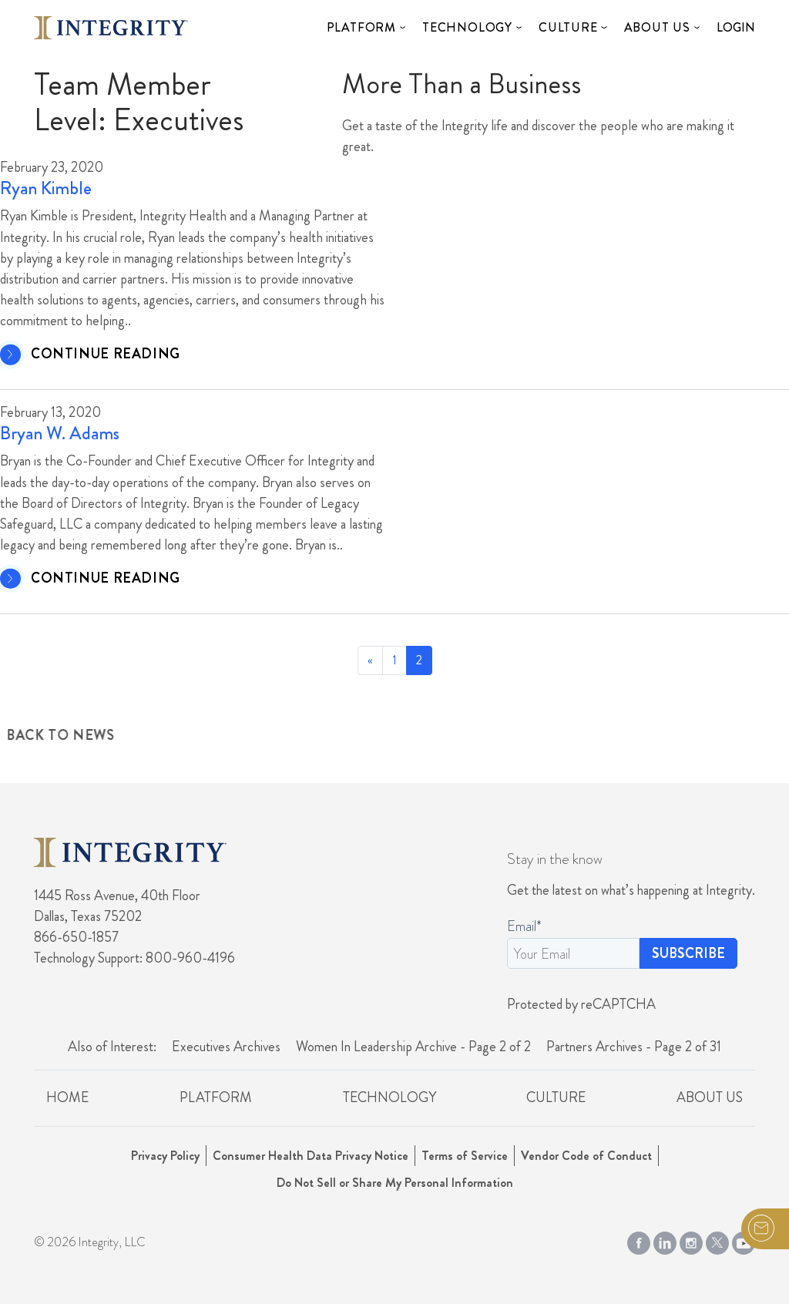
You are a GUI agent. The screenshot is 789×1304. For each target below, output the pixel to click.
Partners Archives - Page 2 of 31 (633, 1047)
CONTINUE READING (105, 354)
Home (67, 1097)
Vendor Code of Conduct (586, 1156)
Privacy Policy (165, 1156)
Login (736, 27)
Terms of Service (464, 1156)
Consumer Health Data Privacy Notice (310, 1156)
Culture (568, 27)
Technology (467, 27)
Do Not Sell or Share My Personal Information (395, 1182)
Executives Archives (226, 1047)
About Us (657, 27)
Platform (361, 27)
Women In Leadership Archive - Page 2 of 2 (413, 1047)
